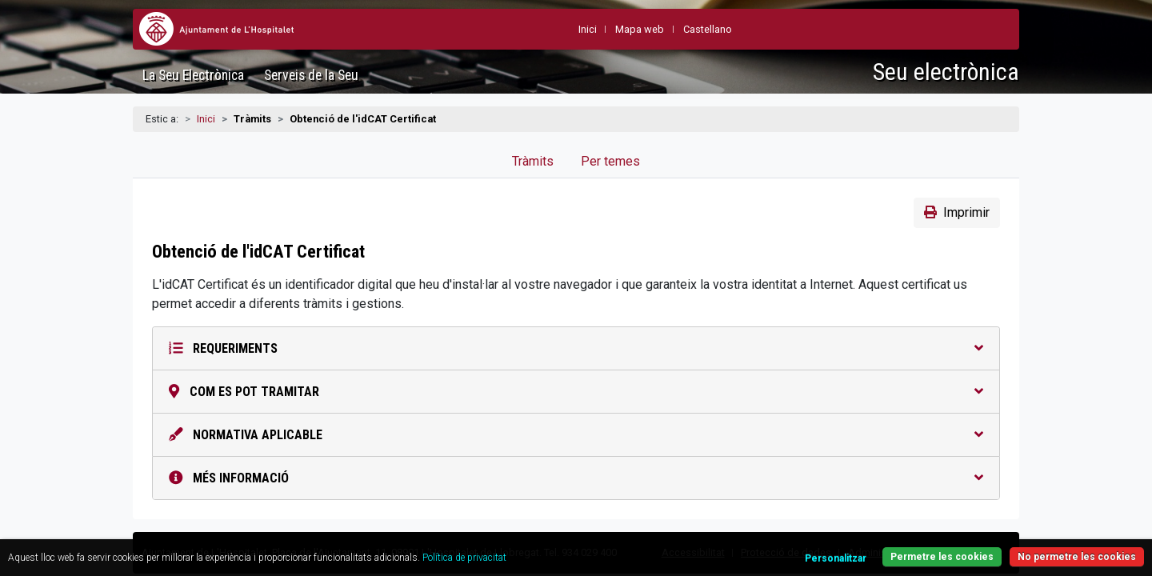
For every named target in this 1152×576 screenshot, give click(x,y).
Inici (206, 119)
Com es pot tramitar (576, 391)
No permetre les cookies (1015, 548)
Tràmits (533, 161)
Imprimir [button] (957, 212)
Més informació (576, 478)
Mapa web (639, 29)
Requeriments (576, 348)
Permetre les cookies (873, 548)
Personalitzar (758, 549)
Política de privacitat (582, 548)
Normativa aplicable (576, 434)
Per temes (610, 161)
